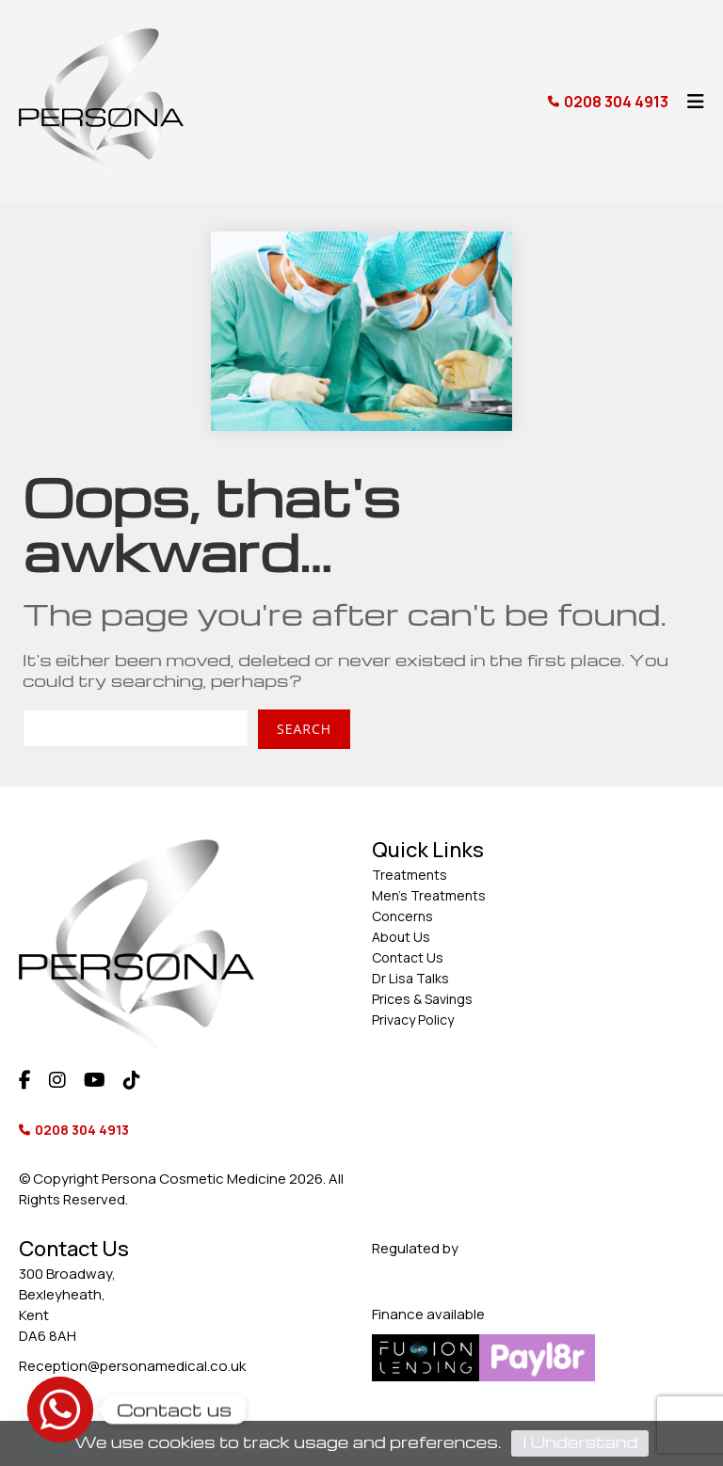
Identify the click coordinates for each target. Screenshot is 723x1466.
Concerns (402, 916)
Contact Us (407, 957)
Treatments (409, 875)
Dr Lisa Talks (410, 978)
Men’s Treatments (429, 895)
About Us (401, 937)
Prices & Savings (422, 999)
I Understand (579, 1442)
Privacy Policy (413, 1019)
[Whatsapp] (60, 1409)
